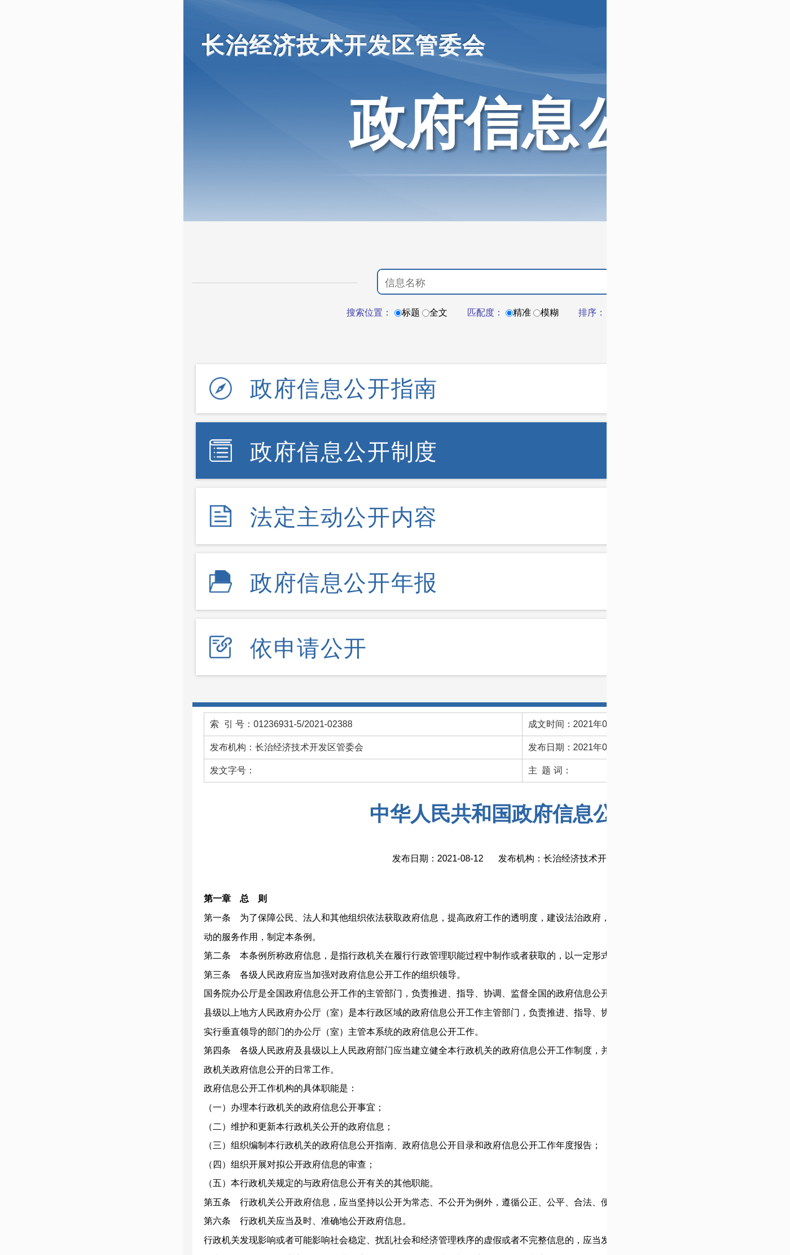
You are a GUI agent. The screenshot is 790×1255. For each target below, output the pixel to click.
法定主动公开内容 (344, 517)
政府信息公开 (522, 123)
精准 (518, 312)
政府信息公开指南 (344, 388)
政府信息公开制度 (344, 451)
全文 (434, 312)
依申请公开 (308, 648)
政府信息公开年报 (344, 582)
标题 (407, 312)
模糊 (546, 312)
